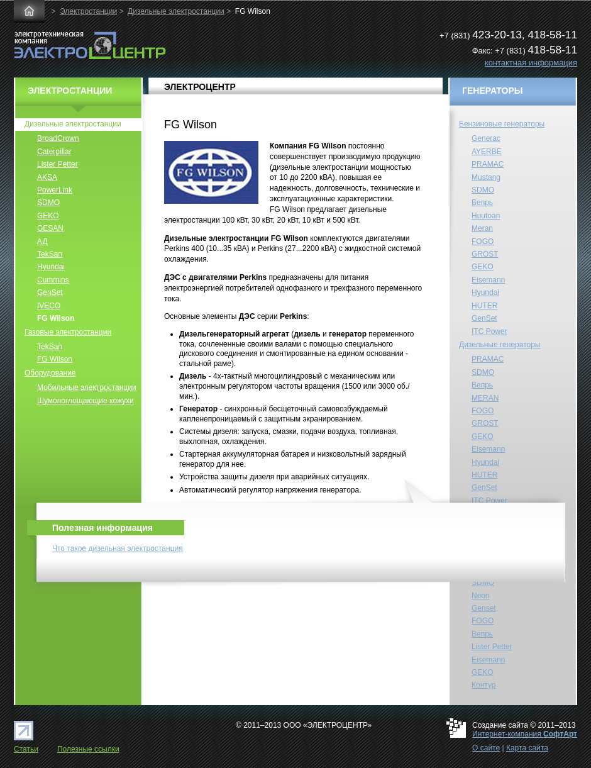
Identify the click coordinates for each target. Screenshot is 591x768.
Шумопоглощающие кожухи (85, 400)
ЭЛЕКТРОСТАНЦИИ (70, 91)
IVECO (48, 305)
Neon (481, 595)
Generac (486, 138)
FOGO (483, 241)
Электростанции (88, 11)
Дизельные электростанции (176, 11)
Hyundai (51, 266)
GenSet (50, 292)
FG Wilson (55, 318)
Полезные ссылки (88, 749)
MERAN (485, 398)
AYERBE (487, 151)
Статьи (26, 749)
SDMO (48, 202)
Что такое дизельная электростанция (117, 548)
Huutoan (486, 215)
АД (42, 241)
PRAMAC (488, 164)
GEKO (48, 215)
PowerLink (54, 190)
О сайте (486, 747)
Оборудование (50, 373)
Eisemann (488, 279)
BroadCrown (58, 138)
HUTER (484, 305)
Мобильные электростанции (86, 387)
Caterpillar (54, 151)
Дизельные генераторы (500, 344)
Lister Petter (57, 164)
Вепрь (482, 202)
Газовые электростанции (68, 332)
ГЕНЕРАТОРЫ (492, 91)
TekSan (49, 254)
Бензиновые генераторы (501, 124)
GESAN (50, 228)
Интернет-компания (524, 734)
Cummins (53, 279)
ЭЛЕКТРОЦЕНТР (200, 87)
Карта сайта (527, 747)
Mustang (486, 177)
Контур (483, 685)
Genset (484, 608)
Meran (482, 228)
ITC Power (489, 331)
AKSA (47, 177)
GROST (485, 254)
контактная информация (531, 62)
